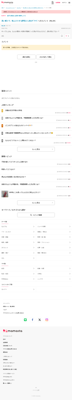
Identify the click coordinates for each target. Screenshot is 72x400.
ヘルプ (4, 309)
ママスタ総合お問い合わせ (10, 349)
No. (3, 25)
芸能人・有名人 (42, 232)
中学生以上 (5, 279)
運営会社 (5, 352)
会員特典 (5, 342)
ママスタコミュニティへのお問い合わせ (13, 313)
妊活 (3, 268)
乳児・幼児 (5, 274)
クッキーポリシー (7, 366)
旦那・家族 (5, 237)
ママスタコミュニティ (8, 380)
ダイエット (5, 247)
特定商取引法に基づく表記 (10, 369)
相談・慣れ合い (42, 253)
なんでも (4, 226)
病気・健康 (5, 242)
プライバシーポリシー (8, 362)
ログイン (64, 2)
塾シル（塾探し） (7, 383)
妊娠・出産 (41, 268)
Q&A (4, 339)
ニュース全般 (42, 226)
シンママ (40, 279)
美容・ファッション (44, 242)
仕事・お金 (41, 247)
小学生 (40, 274)
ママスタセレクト (7, 376)
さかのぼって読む (46, 57)
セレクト (4, 289)
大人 (3, 258)
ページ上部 (36, 390)
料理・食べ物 (42, 237)
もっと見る (36, 149)
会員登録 (58, 2)
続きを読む (26, 57)
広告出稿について (7, 345)
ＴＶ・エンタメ (6, 232)
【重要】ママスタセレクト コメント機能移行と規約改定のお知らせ (20, 11)
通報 (3, 36)
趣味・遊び (5, 253)
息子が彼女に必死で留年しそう (16, 15)
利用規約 (5, 359)
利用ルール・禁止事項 (8, 306)
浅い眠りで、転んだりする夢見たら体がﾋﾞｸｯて (20, 21)
